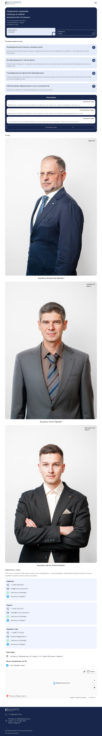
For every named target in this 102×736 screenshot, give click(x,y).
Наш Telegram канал (17, 665)
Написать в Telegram (18, 596)
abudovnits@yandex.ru (18, 636)
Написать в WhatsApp (18, 593)
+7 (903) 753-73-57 (17, 609)
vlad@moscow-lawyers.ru (19, 589)
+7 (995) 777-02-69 (17, 633)
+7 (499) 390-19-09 (15, 714)
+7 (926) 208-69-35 (17, 585)
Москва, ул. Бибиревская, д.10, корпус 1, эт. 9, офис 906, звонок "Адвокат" (36, 656)
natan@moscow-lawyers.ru (20, 613)
